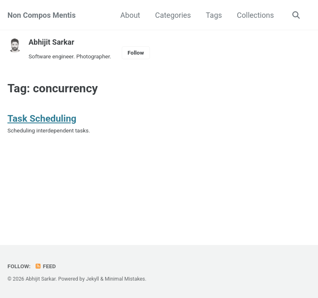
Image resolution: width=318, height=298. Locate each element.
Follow (136, 52)
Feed (45, 266)
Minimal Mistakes (125, 279)
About (130, 15)
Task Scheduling (41, 118)
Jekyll (92, 279)
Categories (173, 15)
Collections (255, 15)
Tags (214, 15)
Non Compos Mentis (41, 15)
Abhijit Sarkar (51, 42)
